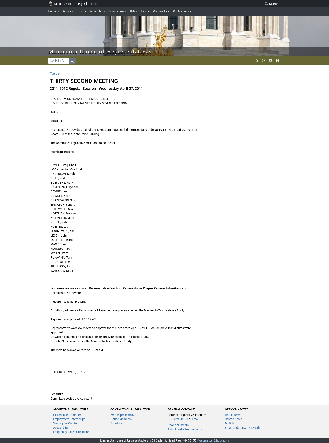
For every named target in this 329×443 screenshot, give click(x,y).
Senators (116, 423)
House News (233, 415)
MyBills (229, 423)
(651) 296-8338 (178, 419)
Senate (66, 11)
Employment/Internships (69, 419)
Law (144, 11)
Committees (116, 11)
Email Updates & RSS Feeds (242, 427)
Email (195, 419)
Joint (80, 11)
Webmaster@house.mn (213, 440)
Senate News (233, 419)
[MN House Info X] (257, 60)
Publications (181, 11)
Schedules (96, 11)
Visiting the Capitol (65, 423)
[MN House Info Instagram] (264, 60)
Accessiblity (60, 427)
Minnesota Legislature (73, 3)
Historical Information (67, 415)
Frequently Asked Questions (71, 432)
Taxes (55, 73)
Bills (132, 11)
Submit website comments (185, 429)
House (52, 11)
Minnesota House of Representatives (100, 51)
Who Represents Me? (124, 415)
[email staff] (270, 60)
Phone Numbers (178, 425)
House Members (121, 419)
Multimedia (160, 11)
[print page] (277, 60)
